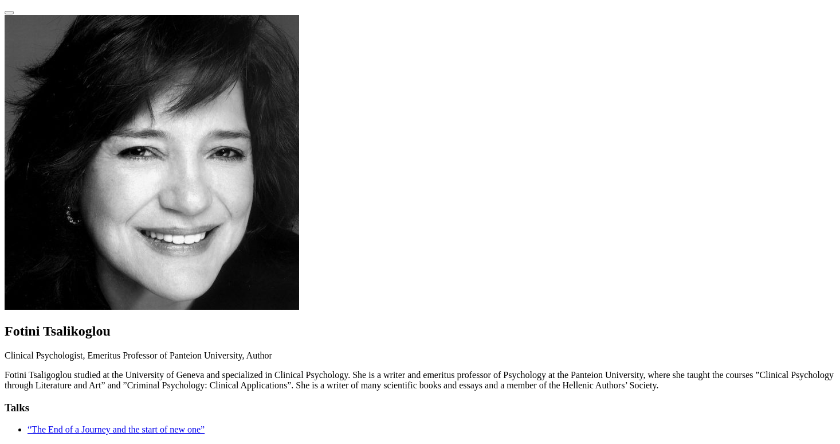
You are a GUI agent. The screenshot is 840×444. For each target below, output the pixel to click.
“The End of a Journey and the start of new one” (116, 429)
